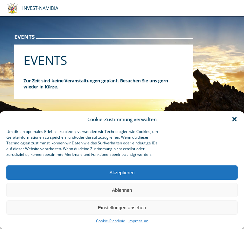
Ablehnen (122, 190)
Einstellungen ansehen (122, 207)
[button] (234, 119)
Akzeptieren (121, 172)
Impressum (138, 221)
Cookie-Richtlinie (110, 221)
